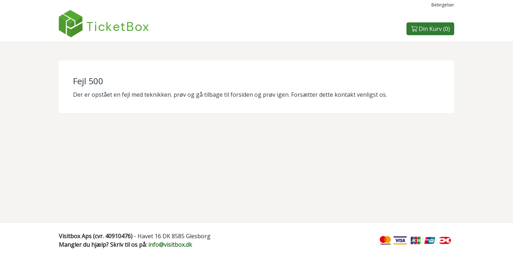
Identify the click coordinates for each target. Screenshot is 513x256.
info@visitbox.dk (170, 245)
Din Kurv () (430, 29)
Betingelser (442, 5)
